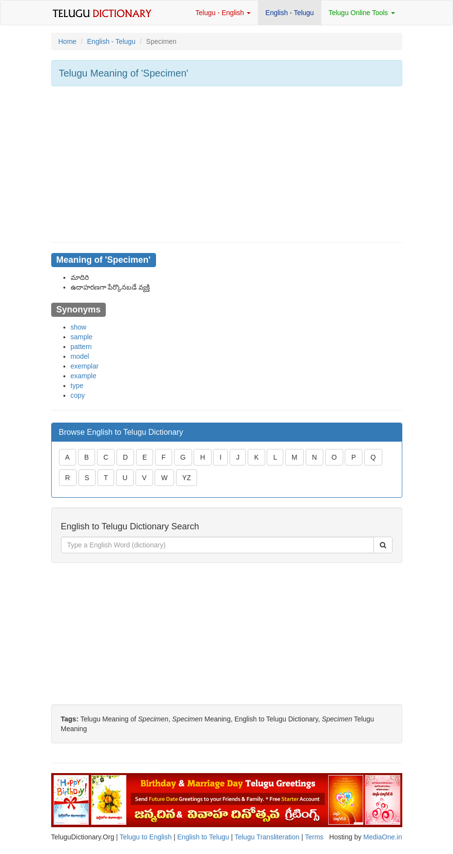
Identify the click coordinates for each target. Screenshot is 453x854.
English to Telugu (203, 837)
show (79, 327)
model (80, 356)
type (77, 385)
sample (82, 337)
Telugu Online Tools (362, 13)
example (84, 376)
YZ (186, 478)
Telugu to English (145, 837)
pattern (81, 346)
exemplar (85, 366)
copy (78, 395)
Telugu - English (223, 13)
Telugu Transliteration (267, 837)
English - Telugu (289, 13)
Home (68, 41)
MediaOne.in (382, 837)
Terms (314, 837)
